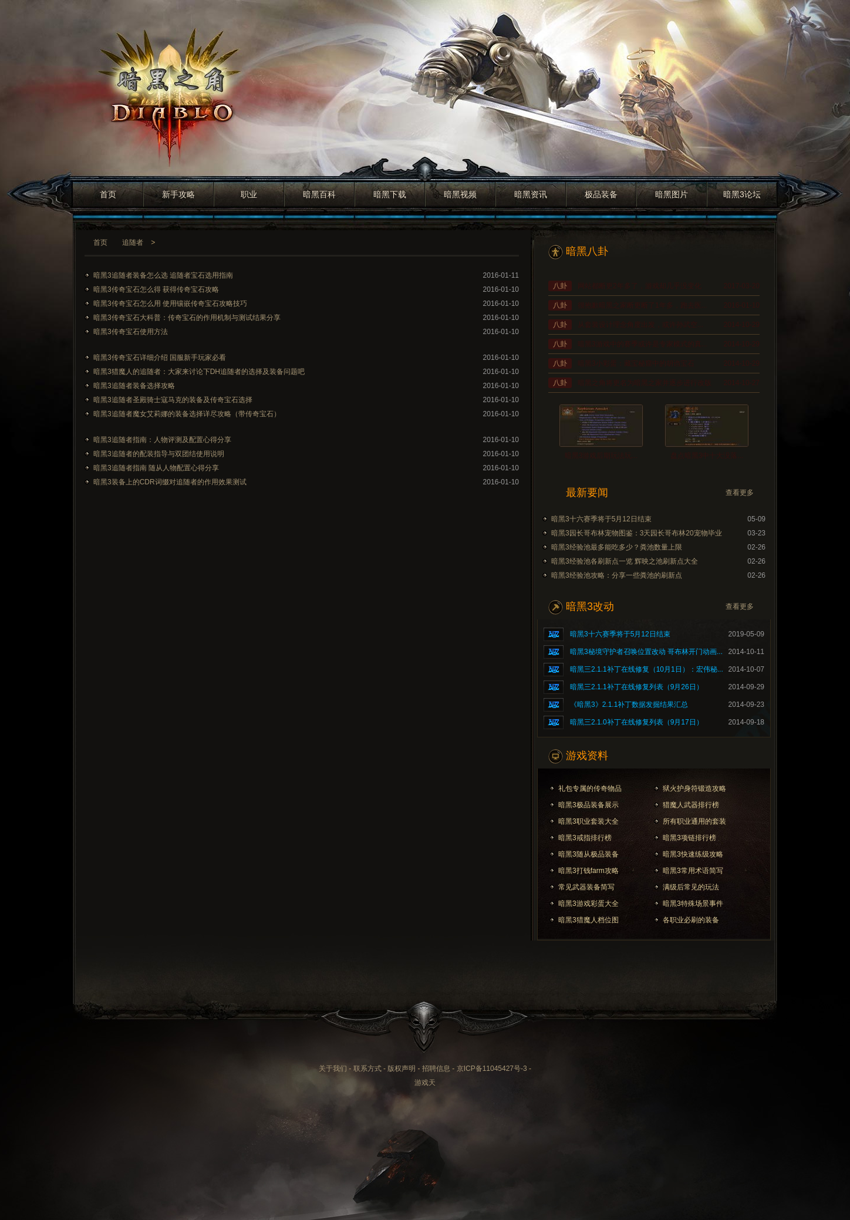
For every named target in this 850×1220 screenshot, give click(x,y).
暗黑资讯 (530, 194)
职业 (249, 194)
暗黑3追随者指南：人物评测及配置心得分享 (162, 440)
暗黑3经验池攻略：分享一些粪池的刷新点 (616, 575)
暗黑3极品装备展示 (588, 805)
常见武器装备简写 (586, 887)
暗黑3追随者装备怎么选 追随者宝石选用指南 (163, 275)
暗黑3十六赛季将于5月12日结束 (601, 519)
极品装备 (601, 194)
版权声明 (401, 1068)
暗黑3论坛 (742, 194)
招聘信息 (436, 1068)
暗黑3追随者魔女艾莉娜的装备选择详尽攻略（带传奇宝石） (187, 414)
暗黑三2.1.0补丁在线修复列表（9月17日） (636, 722)
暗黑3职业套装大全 (588, 821)
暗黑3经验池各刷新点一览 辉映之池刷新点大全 (624, 561)
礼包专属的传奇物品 (590, 788)
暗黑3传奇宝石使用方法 (130, 332)
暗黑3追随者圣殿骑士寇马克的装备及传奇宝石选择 (172, 400)
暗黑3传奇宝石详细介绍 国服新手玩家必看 (159, 357)
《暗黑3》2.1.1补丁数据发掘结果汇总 (629, 704)
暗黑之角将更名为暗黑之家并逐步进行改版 (644, 383)
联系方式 (367, 1068)
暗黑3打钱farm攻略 (588, 871)
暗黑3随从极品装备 (588, 854)
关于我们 (333, 1068)
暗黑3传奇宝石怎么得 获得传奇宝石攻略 (156, 289)
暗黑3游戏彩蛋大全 (588, 903)
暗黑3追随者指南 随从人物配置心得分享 (156, 468)
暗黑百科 (319, 194)
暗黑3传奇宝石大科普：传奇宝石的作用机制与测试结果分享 (187, 318)
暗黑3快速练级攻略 (693, 854)
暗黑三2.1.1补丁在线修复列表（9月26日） (636, 687)
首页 (108, 194)
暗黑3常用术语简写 (693, 871)
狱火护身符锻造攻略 (694, 788)
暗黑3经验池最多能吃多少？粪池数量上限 (616, 547)
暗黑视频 (460, 194)
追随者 (132, 242)
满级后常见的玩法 (691, 887)
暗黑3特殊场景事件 (693, 903)
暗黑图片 (671, 194)
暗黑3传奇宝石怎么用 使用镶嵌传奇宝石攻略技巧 (170, 303)
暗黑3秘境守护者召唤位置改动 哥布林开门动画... (646, 652)
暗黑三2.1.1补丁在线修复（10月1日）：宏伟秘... (646, 669)
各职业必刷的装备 (691, 920)
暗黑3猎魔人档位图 (588, 920)
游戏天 (425, 1083)
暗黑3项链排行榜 (689, 838)
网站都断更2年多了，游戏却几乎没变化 (639, 286)
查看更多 (740, 492)
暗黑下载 (389, 194)
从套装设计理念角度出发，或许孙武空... (640, 325)
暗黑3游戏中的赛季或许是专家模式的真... (642, 344)
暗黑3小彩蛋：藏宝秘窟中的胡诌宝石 (636, 363)
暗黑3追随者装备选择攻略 (134, 386)
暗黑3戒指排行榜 (585, 838)
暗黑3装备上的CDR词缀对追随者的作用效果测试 (170, 482)
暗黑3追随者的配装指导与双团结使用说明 (158, 454)
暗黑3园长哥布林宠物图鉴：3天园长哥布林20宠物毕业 (636, 533)
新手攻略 (178, 194)
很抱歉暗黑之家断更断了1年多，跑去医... (642, 305)
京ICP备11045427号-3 (492, 1068)
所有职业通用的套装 (694, 821)
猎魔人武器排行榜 (691, 805)
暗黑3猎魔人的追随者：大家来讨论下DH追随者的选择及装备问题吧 (199, 372)
